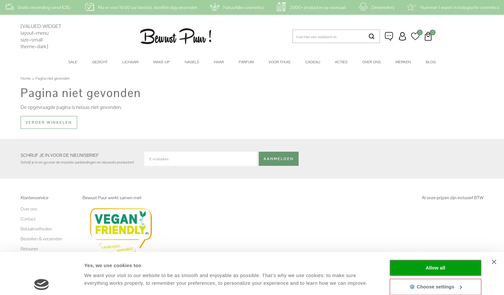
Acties (341, 62)
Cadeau (312, 62)
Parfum (246, 62)
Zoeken (372, 36)
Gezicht (99, 62)
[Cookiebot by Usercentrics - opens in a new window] (42, 282)
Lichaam (130, 62)
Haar (219, 62)
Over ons (371, 62)
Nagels (191, 62)
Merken (403, 62)
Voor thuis (280, 62)
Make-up (161, 62)
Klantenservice (389, 36)
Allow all (435, 226)
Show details (99, 282)
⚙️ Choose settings (435, 245)
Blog (431, 62)
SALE (72, 62)
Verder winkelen (49, 122)
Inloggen (402, 36)
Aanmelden (279, 158)
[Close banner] (494, 220)
